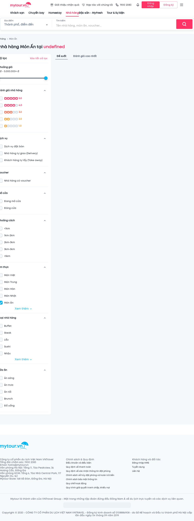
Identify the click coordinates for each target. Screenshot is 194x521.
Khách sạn (17, 13)
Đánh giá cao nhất (85, 56)
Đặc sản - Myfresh (91, 13)
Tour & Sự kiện (115, 13)
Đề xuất (61, 56)
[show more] (44, 90)
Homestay (55, 13)
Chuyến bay (36, 13)
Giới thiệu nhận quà (64, 4)
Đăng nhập (150, 5)
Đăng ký (169, 4)
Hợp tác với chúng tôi (97, 4)
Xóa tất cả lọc (39, 58)
